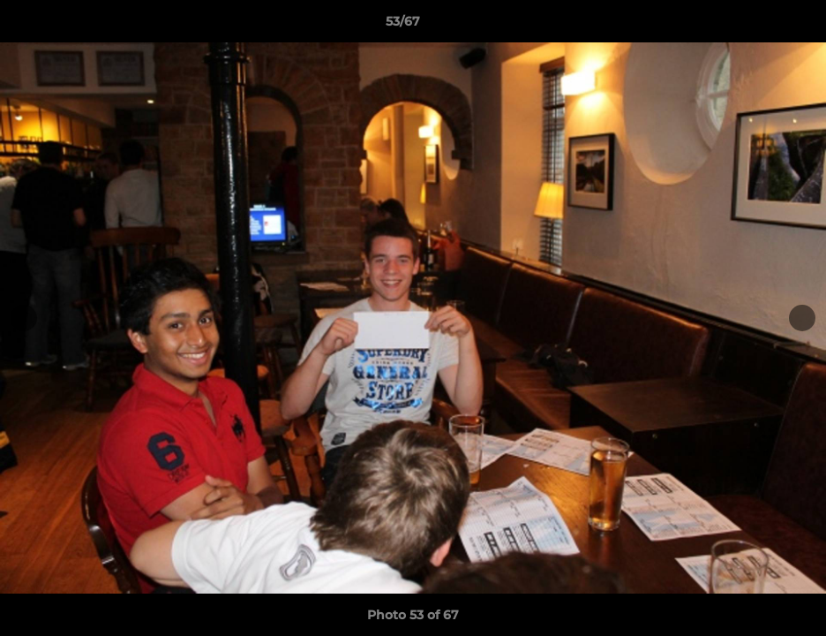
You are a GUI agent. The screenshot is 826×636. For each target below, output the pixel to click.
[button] (751, 26)
